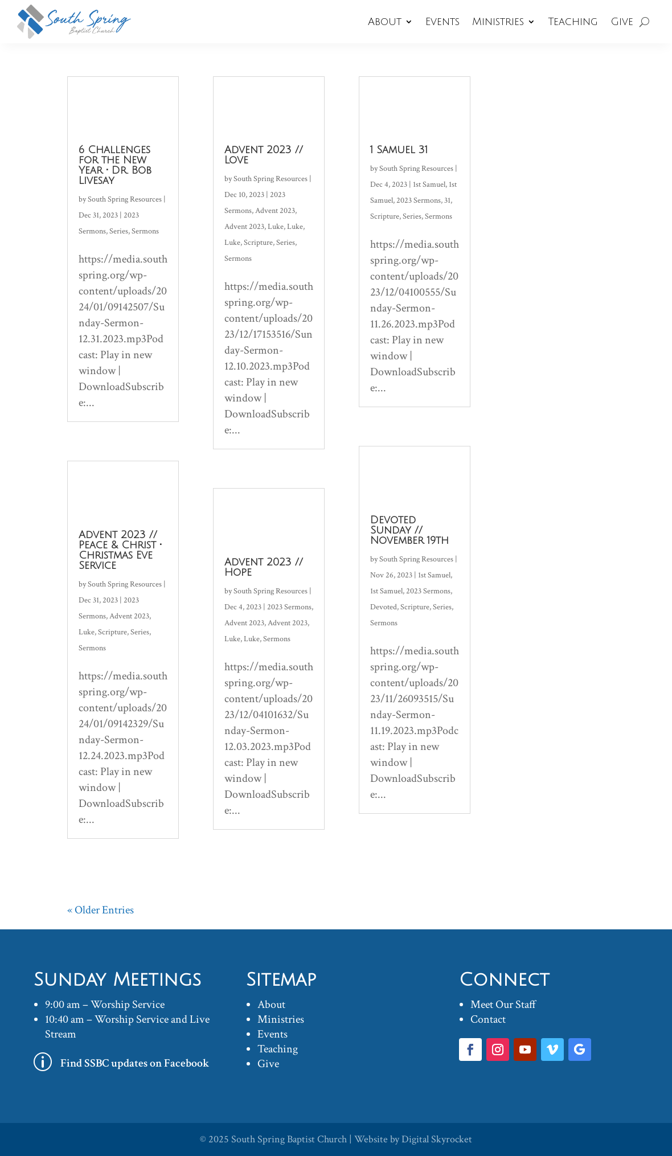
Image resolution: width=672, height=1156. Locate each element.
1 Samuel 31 (399, 149)
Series (118, 231)
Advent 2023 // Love (263, 155)
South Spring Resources (125, 199)
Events (442, 21)
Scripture (112, 632)
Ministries (498, 21)
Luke (87, 632)
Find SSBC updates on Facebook (135, 1063)
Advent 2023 (129, 616)
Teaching (573, 21)
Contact (488, 1019)
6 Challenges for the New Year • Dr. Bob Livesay (115, 165)
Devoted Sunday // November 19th (409, 530)
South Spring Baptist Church (289, 1139)
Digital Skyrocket (436, 1139)
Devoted (383, 607)
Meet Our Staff (503, 1004)
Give (621, 21)
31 (447, 200)
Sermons (145, 231)
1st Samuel (429, 184)
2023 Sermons (289, 607)
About (384, 21)
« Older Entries (100, 910)
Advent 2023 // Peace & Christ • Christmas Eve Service (120, 550)
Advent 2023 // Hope (263, 567)
